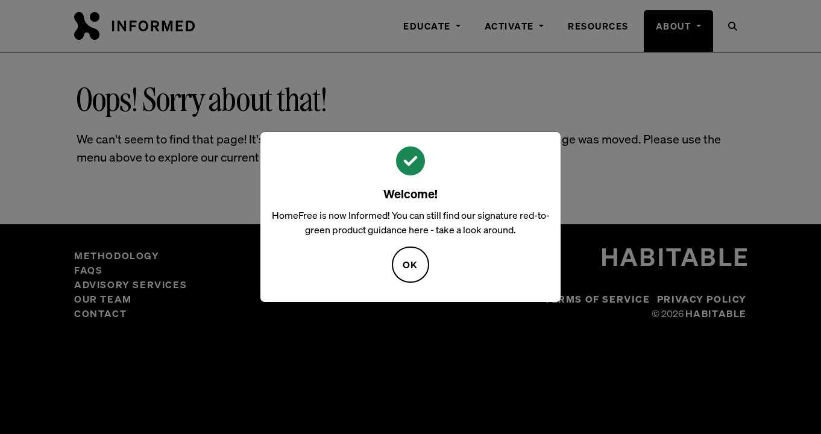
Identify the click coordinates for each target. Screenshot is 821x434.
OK (410, 264)
